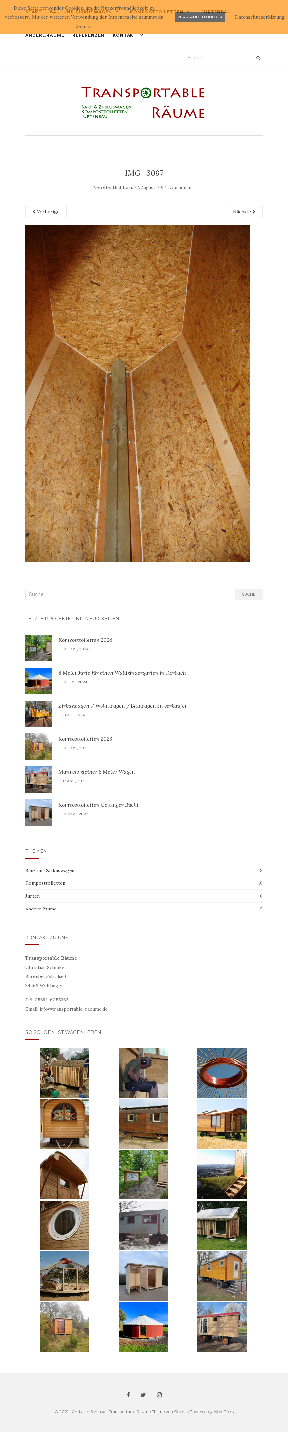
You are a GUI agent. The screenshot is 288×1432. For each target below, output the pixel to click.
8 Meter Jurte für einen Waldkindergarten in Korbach (122, 673)
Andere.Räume (44, 35)
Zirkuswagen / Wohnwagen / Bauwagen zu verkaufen (123, 705)
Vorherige (46, 212)
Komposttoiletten (45, 883)
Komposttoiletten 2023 (85, 738)
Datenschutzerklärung (260, 17)
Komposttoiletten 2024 (85, 640)
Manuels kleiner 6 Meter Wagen (96, 771)
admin (185, 187)
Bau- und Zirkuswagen (49, 870)
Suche (249, 594)
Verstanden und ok (199, 17)
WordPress (224, 1411)
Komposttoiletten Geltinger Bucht (98, 804)
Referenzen (88, 35)
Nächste (244, 212)
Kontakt (125, 35)
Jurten (32, 896)
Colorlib (181, 1411)
